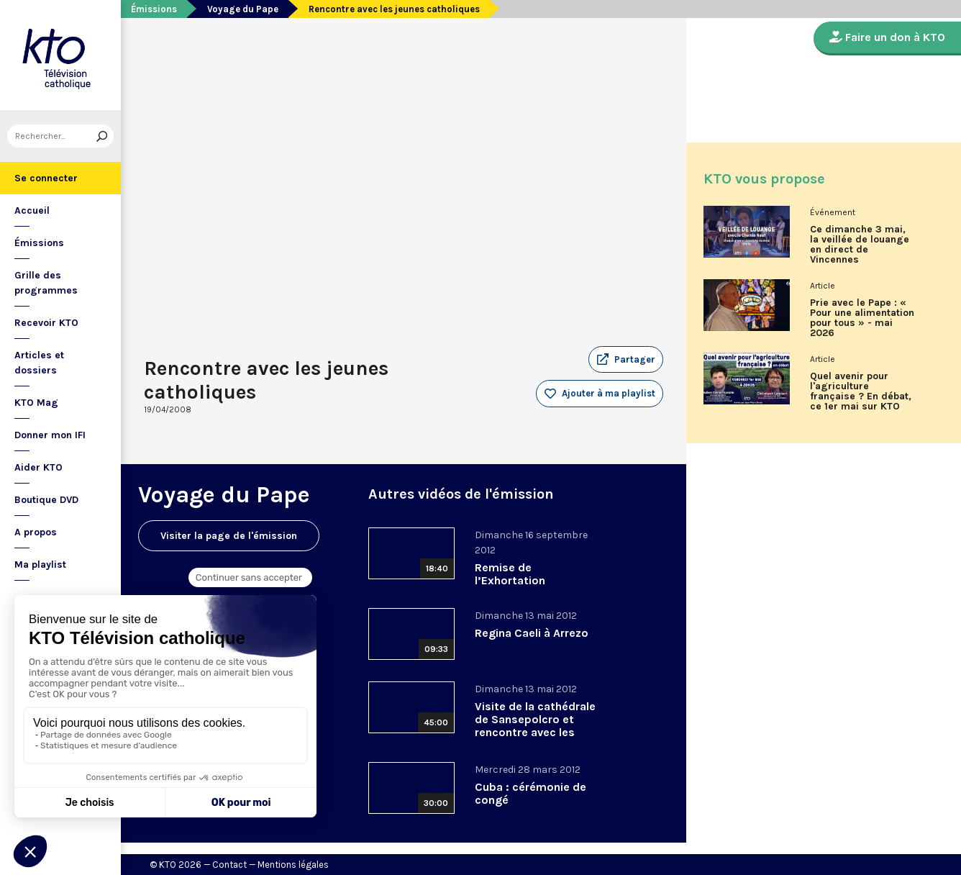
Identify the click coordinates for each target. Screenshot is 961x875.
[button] (625, 359)
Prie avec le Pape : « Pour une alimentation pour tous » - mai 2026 (862, 318)
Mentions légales (293, 864)
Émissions (39, 243)
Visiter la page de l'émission (228, 536)
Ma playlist (40, 564)
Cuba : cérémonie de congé (530, 793)
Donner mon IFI (50, 435)
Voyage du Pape (242, 9)
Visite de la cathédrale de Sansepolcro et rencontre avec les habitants (535, 725)
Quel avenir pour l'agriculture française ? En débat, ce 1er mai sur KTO (860, 391)
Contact (229, 864)
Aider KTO (38, 467)
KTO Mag (36, 402)
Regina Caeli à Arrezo (531, 633)
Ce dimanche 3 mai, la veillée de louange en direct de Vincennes (859, 245)
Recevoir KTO (46, 323)
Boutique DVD (46, 500)
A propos (35, 532)
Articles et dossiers (39, 362)
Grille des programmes (46, 282)
